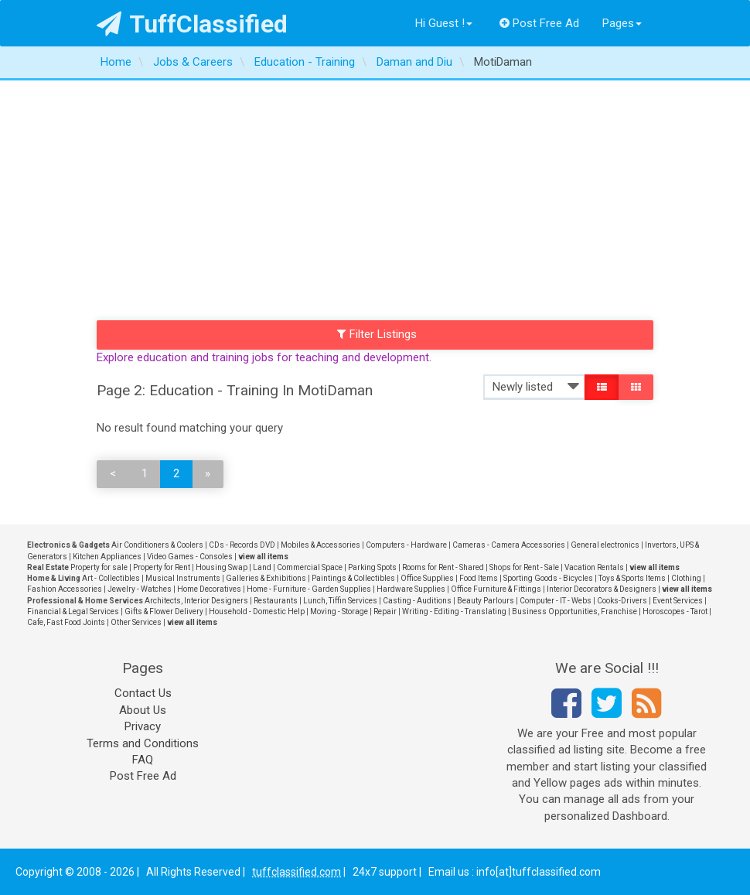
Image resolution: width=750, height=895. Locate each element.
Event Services (678, 600)
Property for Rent (161, 567)
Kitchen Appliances (107, 556)
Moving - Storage (339, 611)
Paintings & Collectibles (353, 578)
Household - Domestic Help (257, 611)
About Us (142, 710)
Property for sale (99, 567)
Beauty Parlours (485, 600)
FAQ (142, 760)
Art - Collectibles (111, 578)
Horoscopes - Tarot (675, 611)
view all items (263, 556)
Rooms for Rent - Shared (443, 567)
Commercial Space (310, 567)
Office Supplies (427, 578)
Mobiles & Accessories (320, 545)
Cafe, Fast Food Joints (66, 622)
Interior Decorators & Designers (601, 589)
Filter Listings (377, 334)
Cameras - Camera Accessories (508, 545)
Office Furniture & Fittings (496, 589)
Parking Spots (372, 567)
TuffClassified (192, 24)
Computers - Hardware (406, 545)
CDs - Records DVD (242, 545)
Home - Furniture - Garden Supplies (309, 589)
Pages (622, 23)
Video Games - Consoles (190, 556)
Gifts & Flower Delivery (163, 611)
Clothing (686, 578)
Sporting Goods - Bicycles (548, 578)
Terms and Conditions (143, 743)
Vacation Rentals (594, 567)
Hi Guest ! (443, 23)
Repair (385, 611)
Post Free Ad (539, 23)
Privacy (142, 726)
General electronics (605, 545)
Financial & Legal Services (73, 611)
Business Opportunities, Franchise (574, 611)
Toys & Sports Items (632, 578)
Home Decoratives (209, 589)
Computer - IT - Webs (555, 600)
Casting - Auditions (417, 600)
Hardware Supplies (411, 589)
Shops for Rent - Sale (524, 567)
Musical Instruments (182, 578)
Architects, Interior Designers (196, 600)
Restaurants (276, 600)
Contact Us (143, 693)
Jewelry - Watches (139, 589)
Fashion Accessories (64, 589)
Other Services (136, 622)
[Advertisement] (375, 196)
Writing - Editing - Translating (454, 611)
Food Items (478, 578)
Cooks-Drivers (622, 600)
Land (262, 567)
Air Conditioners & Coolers (157, 545)
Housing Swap (221, 567)
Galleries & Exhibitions (266, 578)
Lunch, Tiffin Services (340, 600)
